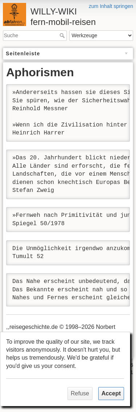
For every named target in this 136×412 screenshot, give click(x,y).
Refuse (80, 393)
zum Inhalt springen (111, 6)
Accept (111, 393)
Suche (62, 35)
